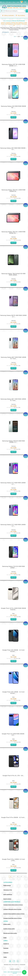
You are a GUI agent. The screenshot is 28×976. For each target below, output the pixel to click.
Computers (8, 22)
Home (2, 2)
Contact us (6, 943)
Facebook (5, 948)
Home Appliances (20, 22)
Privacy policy (6, 924)
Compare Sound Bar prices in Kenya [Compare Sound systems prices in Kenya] (12, 918)
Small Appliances (9, 24)
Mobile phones (7, 885)
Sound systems (7, 899)
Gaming (13, 22)
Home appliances (7, 894)
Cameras (3, 22)
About (18, 2)
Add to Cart (13, 75)
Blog (14, 2)
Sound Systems (17, 24)
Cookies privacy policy (9, 928)
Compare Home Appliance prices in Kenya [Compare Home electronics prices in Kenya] (13, 913)
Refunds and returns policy (10, 933)
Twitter (5, 957)
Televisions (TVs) (7, 890)
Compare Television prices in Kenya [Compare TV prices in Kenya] (12, 909)
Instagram (5, 952)
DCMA (5, 937)
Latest (9, 2)
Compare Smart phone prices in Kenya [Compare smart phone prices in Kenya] (13, 904)
